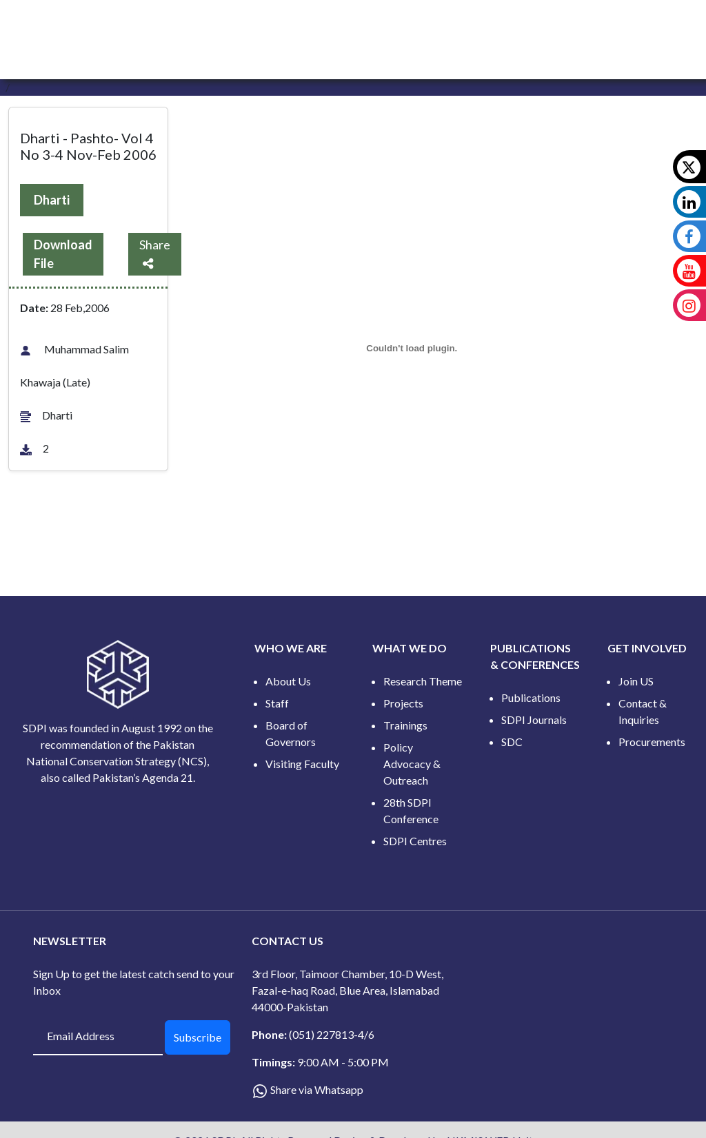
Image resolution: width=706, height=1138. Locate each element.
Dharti (52, 199)
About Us (288, 680)
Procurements (651, 741)
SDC (512, 741)
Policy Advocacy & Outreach (412, 764)
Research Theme (422, 680)
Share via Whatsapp (316, 1089)
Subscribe (197, 1037)
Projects (403, 703)
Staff (277, 703)
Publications (531, 697)
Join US (636, 680)
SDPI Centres (415, 840)
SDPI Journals (534, 719)
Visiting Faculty (302, 763)
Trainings (405, 725)
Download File (63, 254)
